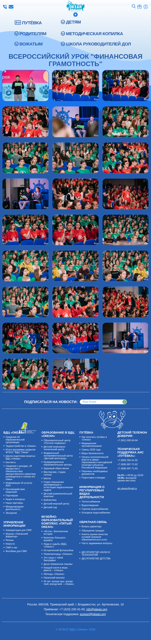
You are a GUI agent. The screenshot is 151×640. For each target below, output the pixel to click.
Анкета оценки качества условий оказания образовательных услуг (95, 537)
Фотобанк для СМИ (16, 551)
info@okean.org (11, 6)
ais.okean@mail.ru (127, 488)
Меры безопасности (92, 453)
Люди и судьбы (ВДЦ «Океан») (55, 545)
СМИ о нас (11, 547)
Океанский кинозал (54, 577)
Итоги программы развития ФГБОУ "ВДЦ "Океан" (20, 451)
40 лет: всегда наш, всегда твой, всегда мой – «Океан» (59, 582)
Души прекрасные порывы (58, 564)
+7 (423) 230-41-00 (5, 7)
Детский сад (50, 507)
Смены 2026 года (91, 449)
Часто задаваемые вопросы (97, 543)
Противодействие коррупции (15, 490)
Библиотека (50, 500)
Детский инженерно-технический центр (55, 448)
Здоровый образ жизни (56, 468)
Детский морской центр (56, 503)
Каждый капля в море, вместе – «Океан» (56, 569)
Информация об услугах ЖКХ (19, 484)
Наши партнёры (14, 503)
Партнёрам (12, 495)
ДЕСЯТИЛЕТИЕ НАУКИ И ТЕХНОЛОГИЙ (96, 553)
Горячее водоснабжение (95, 509)
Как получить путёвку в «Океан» (94, 438)
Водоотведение (90, 505)
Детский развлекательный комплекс (58, 495)
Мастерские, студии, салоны (55, 473)
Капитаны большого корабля (54, 539)
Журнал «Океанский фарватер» (17, 535)
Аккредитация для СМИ (19, 530)
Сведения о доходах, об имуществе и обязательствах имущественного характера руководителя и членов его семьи (21, 472)
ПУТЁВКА (32, 22)
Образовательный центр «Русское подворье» (57, 441)
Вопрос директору (91, 526)
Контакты (11, 462)
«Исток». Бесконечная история (56, 532)
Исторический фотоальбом (58, 550)
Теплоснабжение (91, 501)
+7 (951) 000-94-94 (127, 440)
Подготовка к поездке (93, 477)
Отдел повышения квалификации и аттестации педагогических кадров (58, 486)
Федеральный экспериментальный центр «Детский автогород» (58, 456)
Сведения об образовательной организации (15, 440)
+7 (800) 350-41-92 (127, 460)
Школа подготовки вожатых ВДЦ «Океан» (20, 457)
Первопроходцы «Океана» (58, 554)
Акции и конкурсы (15, 499)
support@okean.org (93, 614)
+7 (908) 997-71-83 (127, 468)
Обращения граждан (93, 530)
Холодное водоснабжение (96, 512)
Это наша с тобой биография (53, 559)
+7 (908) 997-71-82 (127, 464)
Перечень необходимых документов (95, 472)
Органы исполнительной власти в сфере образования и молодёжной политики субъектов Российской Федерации (97, 462)
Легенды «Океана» (54, 574)
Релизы (10, 540)
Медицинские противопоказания (92, 444)
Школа (47, 478)
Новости (10, 544)
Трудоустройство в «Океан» (21, 446)
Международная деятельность (14, 507)
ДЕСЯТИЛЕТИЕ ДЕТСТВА (96, 558)
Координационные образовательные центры (58, 463)
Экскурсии (11, 513)
